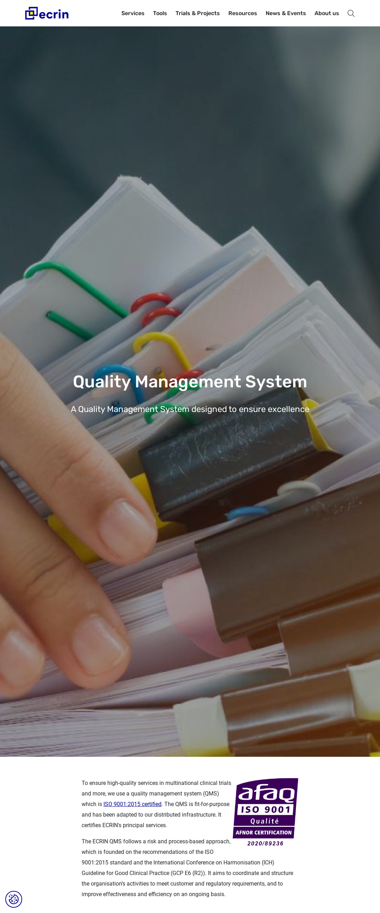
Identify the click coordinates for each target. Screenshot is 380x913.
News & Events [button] (286, 13)
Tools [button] (160, 13)
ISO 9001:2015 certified (132, 804)
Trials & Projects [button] (198, 13)
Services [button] (133, 13)
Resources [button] (242, 13)
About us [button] (327, 13)
